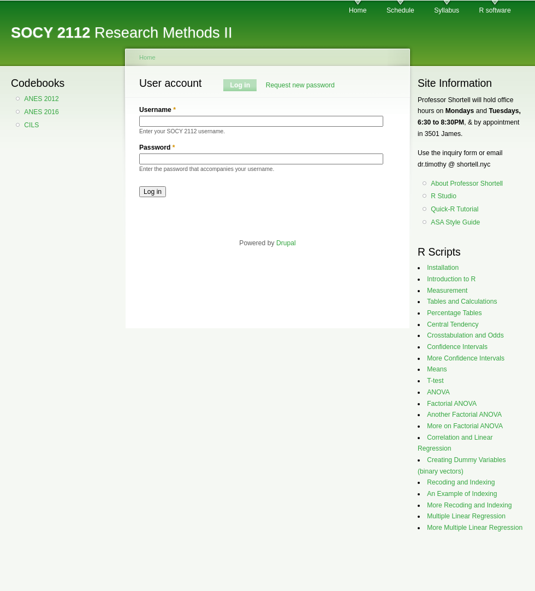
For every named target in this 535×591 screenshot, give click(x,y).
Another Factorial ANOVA (464, 414)
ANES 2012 (41, 99)
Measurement (447, 290)
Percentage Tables (454, 313)
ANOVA (438, 392)
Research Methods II (122, 32)
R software (495, 10)
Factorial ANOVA (452, 403)
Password (157, 147)
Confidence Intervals (457, 347)
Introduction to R (451, 279)
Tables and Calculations (462, 301)
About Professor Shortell (467, 183)
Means (437, 369)
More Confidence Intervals (465, 358)
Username (157, 110)
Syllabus (446, 10)
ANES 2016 (41, 112)
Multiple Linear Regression (466, 516)
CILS (31, 125)
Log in (243, 85)
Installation (443, 267)
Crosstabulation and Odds (465, 335)
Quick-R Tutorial (454, 209)
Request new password (300, 85)
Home (357, 10)
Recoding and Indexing (461, 482)
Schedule (400, 10)
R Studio (443, 196)
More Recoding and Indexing (469, 505)
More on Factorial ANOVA (465, 426)
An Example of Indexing (462, 494)
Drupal (286, 243)
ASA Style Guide (455, 222)
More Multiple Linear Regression (474, 527)
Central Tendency (452, 324)
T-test (435, 381)
